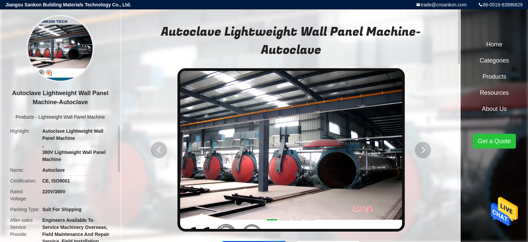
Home (494, 44)
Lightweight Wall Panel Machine (71, 117)
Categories (494, 60)
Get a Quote (494, 141)
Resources (494, 92)
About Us (494, 109)
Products (24, 117)
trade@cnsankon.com (443, 4)
